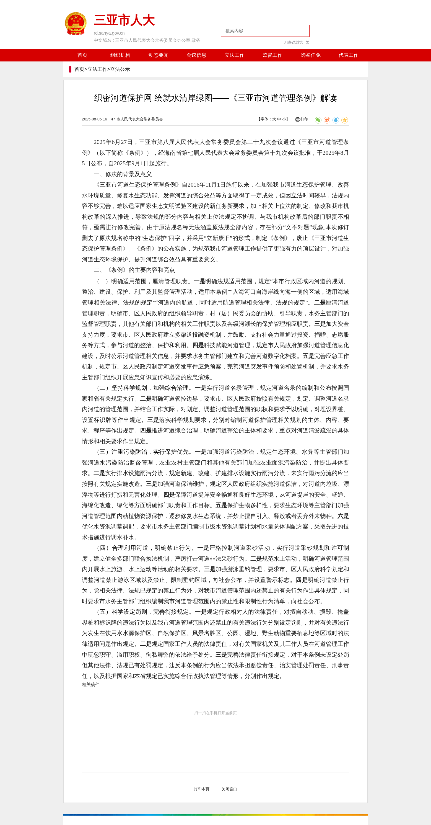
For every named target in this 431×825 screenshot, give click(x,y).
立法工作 (235, 55)
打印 (301, 119)
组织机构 (120, 55)
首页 (82, 55)
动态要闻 (158, 55)
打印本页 (201, 789)
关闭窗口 (229, 789)
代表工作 (349, 55)
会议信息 (196, 55)
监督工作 (272, 55)
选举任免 (311, 55)
